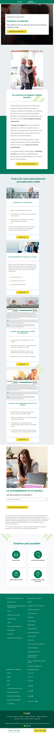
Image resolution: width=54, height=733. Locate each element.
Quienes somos (11, 602)
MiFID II (9, 673)
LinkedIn (31, 686)
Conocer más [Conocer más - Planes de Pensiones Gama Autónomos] (22, 364)
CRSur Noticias (32, 621)
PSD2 (8, 681)
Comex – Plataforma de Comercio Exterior (37, 661)
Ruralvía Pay (31, 677)
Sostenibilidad (11, 630)
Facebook (31, 696)
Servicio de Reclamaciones (14, 626)
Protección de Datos (30, 716)
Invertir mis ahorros (14, 499)
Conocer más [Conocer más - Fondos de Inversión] (22, 237)
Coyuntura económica (13, 692)
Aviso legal (10, 716)
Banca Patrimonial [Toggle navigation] (32, 1)
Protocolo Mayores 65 (33, 632)
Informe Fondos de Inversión (15, 688)
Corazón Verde (32, 636)
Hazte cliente (13, 730)
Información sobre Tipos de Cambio (23, 718)
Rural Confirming (32, 613)
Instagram (32, 681)
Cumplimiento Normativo (14, 700)
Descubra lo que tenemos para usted (16, 507)
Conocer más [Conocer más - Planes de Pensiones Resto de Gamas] (22, 439)
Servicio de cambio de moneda (36, 644)
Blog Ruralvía (31, 625)
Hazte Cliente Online (35, 701)
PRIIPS (8, 677)
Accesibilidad (10, 703)
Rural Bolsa (31, 617)
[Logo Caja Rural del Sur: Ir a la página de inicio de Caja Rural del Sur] (20, 2)
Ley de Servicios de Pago (13, 696)
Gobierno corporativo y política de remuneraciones (16, 606)
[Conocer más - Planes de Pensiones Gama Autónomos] (22, 302)
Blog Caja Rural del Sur (34, 651)
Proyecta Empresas (33, 648)
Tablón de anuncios (42, 716)
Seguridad (37, 718)
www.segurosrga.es (16, 318)
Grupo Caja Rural (11, 619)
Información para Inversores (14, 638)
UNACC (9, 622)
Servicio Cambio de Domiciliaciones (33, 656)
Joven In (30, 602)
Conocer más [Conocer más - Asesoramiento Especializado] (22, 292)
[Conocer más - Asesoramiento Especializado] (22, 247)
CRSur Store (31, 640)
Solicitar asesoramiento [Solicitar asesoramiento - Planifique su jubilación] (16, 31)
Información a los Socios (13, 615)
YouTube (31, 691)
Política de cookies (19, 716)
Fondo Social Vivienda (33, 609)
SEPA (8, 684)
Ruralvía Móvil (31, 673)
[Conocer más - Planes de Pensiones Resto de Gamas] (22, 374)
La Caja (9, 611)
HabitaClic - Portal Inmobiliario (36, 606)
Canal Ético (10, 634)
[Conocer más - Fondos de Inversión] (22, 193)
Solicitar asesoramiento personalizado (27, 164)
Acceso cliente (39, 730)
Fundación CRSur (32, 628)
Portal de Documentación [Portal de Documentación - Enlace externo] (34, 666)
